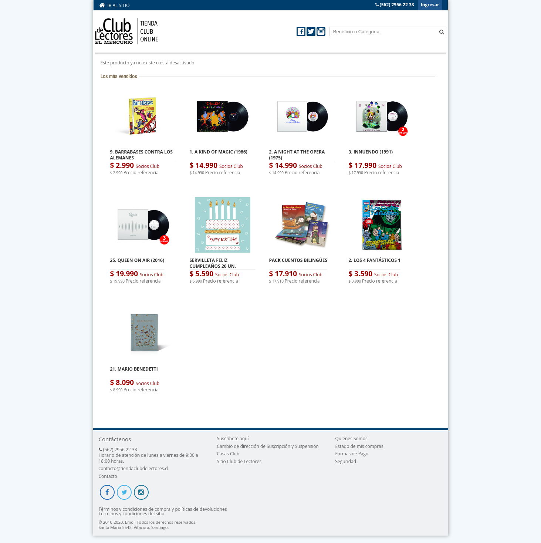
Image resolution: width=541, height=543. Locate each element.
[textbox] (387, 31)
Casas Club (228, 454)
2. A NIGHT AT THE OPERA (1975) (297, 155)
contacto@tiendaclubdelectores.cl (134, 468)
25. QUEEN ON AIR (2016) (137, 260)
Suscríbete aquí (232, 438)
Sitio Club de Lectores (239, 461)
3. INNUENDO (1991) (371, 152)
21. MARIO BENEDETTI (134, 369)
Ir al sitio (119, 5)
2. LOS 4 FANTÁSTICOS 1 (375, 260)
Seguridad (345, 461)
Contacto (108, 476)
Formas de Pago (352, 454)
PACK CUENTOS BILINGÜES (298, 260)
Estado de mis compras (359, 446)
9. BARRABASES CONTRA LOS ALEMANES (141, 155)
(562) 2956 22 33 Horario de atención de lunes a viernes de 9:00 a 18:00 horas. (148, 455)
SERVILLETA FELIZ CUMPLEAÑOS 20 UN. (213, 263)
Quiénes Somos (351, 438)
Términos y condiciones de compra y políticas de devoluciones (163, 509)
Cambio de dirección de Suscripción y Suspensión (267, 446)
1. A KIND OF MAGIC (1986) (218, 152)
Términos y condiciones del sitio (132, 514)
